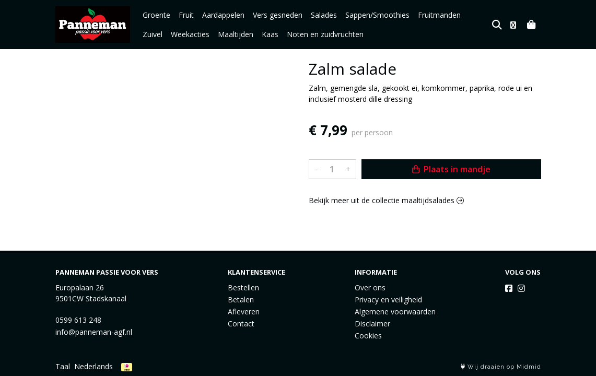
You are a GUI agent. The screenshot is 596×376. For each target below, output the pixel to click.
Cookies (368, 335)
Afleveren (244, 311)
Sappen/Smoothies (377, 15)
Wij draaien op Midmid (501, 366)
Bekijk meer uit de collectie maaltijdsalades (386, 200)
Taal (62, 366)
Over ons (370, 287)
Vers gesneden (277, 15)
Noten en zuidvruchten (297, 34)
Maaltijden (207, 34)
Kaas (241, 34)
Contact (241, 323)
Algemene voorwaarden (395, 311)
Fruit (186, 15)
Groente (156, 15)
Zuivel (479, 15)
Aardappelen (223, 15)
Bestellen (243, 287)
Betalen (241, 299)
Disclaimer (372, 323)
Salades (324, 15)
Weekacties (162, 34)
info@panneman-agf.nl (93, 332)
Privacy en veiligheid (388, 299)
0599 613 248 (78, 320)
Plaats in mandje (451, 169)
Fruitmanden (439, 15)
